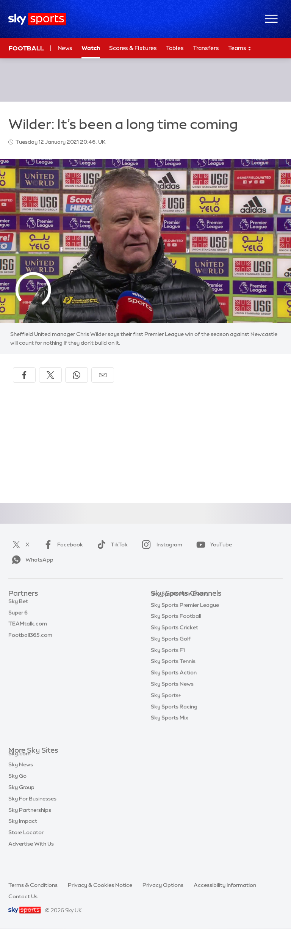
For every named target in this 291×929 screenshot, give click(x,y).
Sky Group (21, 796)
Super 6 (18, 616)
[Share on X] (50, 375)
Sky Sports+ (166, 706)
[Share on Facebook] (24, 375)
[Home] (37, 19)
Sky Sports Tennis (173, 672)
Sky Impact (22, 829)
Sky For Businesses (32, 807)
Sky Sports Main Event (179, 605)
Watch (90, 48)
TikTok (111, 544)
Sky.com (19, 762)
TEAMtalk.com (27, 627)
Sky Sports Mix (169, 729)
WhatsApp (31, 560)
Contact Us (23, 896)
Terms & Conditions (33, 885)
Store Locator (26, 841)
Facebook (62, 544)
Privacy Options (162, 885)
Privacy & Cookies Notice (100, 885)
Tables (175, 48)
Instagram (160, 544)
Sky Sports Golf (171, 650)
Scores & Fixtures (133, 48)
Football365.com (30, 639)
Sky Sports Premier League (185, 616)
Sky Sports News (172, 695)
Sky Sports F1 (168, 661)
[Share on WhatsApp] (76, 375)
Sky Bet (18, 605)
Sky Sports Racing (174, 718)
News (65, 48)
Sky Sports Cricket (174, 639)
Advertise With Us (31, 852)
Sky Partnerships (29, 818)
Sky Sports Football (176, 627)
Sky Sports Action (174, 684)
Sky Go (17, 784)
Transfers (206, 48)
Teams (240, 48)
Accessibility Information (225, 885)
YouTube (212, 544)
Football (26, 48)
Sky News (20, 773)
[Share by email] (102, 375)
